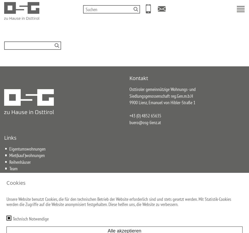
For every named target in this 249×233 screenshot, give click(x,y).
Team (13, 168)
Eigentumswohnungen (27, 149)
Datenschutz (110, 200)
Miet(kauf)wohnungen (27, 155)
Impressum (88, 200)
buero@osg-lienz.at (145, 122)
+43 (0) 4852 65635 (145, 115)
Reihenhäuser (20, 162)
